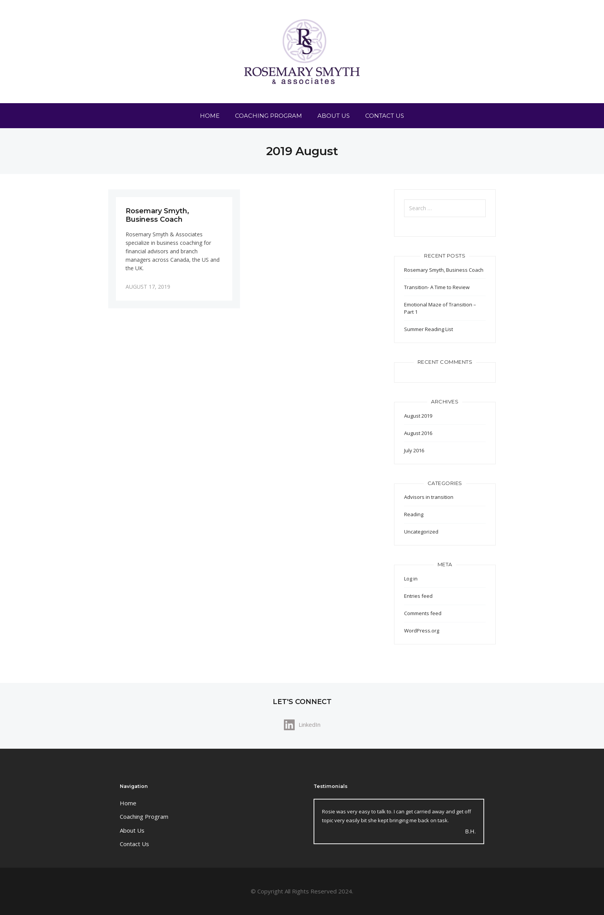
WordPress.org (421, 630)
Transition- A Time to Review (437, 287)
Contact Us (384, 115)
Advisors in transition (428, 496)
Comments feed (422, 613)
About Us (333, 115)
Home (210, 115)
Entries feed (418, 595)
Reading (413, 514)
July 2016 (414, 450)
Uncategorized (421, 531)
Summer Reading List (428, 329)
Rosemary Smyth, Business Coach (443, 269)
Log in (411, 578)
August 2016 (418, 433)
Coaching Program (268, 115)
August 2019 (418, 415)
